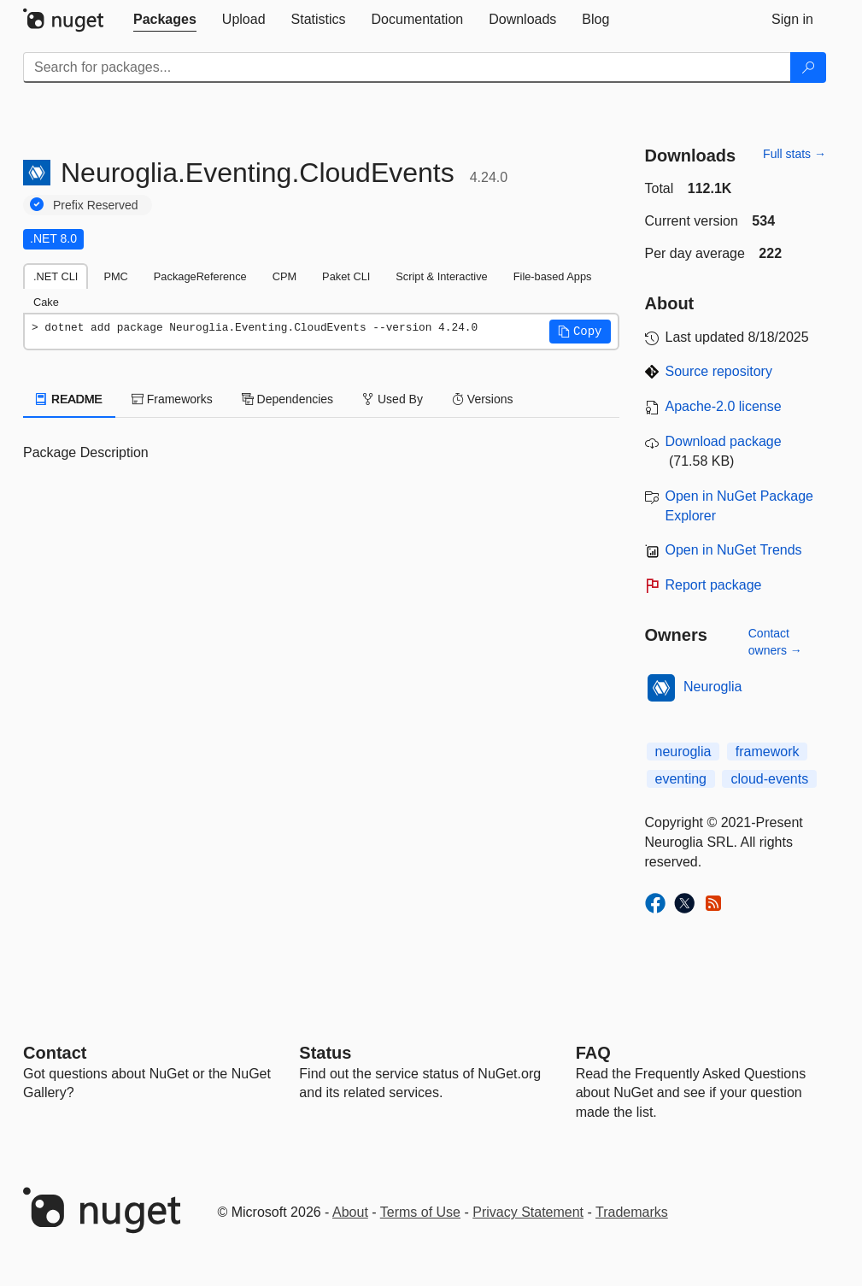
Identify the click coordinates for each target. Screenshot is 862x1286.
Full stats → (794, 154)
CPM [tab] (284, 276)
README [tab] (69, 399)
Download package (724, 441)
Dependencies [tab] (287, 399)
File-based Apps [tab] (552, 276)
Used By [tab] (392, 399)
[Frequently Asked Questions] (593, 1052)
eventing (681, 779)
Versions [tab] (482, 399)
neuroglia (683, 751)
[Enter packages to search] (407, 67)
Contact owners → (775, 641)
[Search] (808, 67)
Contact (54, 1052)
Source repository (719, 371)
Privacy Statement (527, 1212)
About (350, 1212)
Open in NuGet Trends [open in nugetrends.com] (734, 550)
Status (325, 1052)
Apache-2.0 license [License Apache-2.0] (724, 406)
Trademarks (631, 1212)
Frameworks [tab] (172, 399)
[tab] (164, 19)
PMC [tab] (115, 276)
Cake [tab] (46, 302)
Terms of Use (420, 1212)
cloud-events (769, 779)
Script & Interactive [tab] (441, 276)
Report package (714, 585)
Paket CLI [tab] (346, 276)
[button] (580, 332)
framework (768, 751)
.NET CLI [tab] (55, 276)
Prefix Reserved (95, 205)
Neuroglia (712, 686)
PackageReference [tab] (200, 276)
